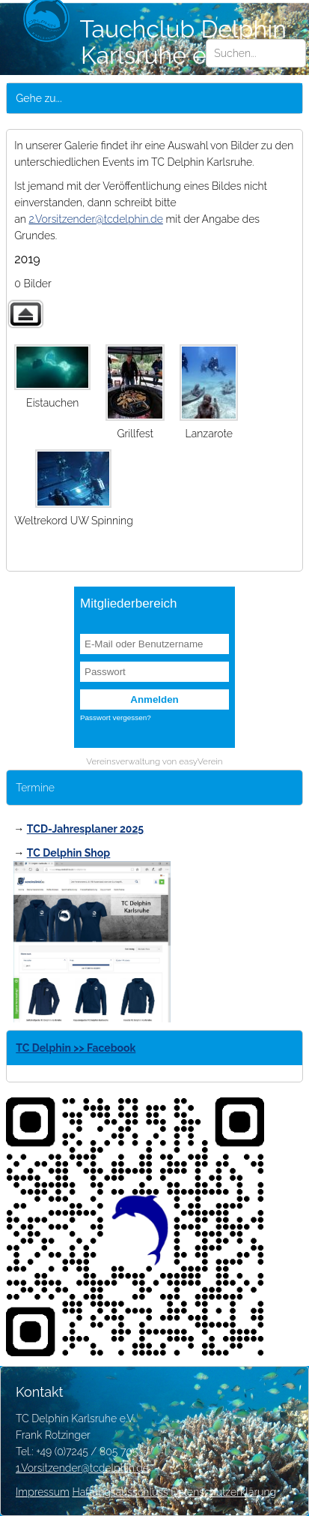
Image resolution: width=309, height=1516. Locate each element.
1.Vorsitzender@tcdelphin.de (82, 1468)
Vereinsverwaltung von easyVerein (154, 761)
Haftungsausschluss (120, 1492)
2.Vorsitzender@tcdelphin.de (95, 219)
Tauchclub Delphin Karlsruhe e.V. (154, 42)
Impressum (43, 1492)
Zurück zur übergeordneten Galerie (25, 314)
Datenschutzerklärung (223, 1492)
